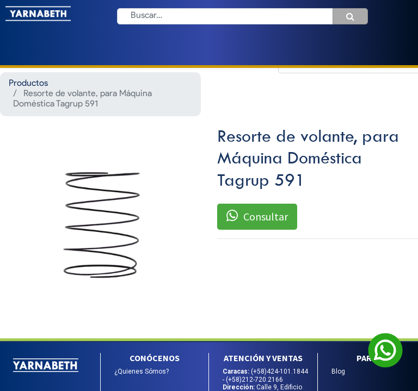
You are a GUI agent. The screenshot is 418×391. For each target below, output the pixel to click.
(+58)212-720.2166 (254, 379)
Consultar (257, 216)
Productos (28, 83)
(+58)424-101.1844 (279, 371)
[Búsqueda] (350, 16)
